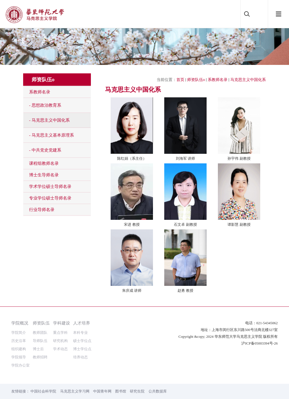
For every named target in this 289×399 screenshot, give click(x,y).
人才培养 (81, 323)
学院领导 (18, 357)
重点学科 (60, 332)
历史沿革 (18, 341)
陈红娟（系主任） (131, 158)
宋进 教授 (132, 224)
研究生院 (137, 391)
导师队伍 (40, 341)
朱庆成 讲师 (132, 290)
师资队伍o (196, 80)
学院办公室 (20, 365)
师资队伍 (41, 323)
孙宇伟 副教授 (239, 158)
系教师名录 (217, 80)
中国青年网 (102, 391)
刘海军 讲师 (185, 158)
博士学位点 (82, 349)
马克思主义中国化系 (248, 80)
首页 (180, 80)
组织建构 (18, 349)
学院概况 (19, 323)
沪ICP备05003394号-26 (259, 343)
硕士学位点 (82, 341)
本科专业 (80, 332)
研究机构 (60, 341)
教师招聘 (40, 357)
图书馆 (120, 391)
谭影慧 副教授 (239, 224)
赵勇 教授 (185, 290)
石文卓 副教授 (185, 224)
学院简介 (18, 332)
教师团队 (40, 332)
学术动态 (60, 349)
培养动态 (80, 357)
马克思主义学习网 (74, 391)
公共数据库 (157, 391)
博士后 (38, 349)
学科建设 (61, 323)
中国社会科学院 (43, 391)
